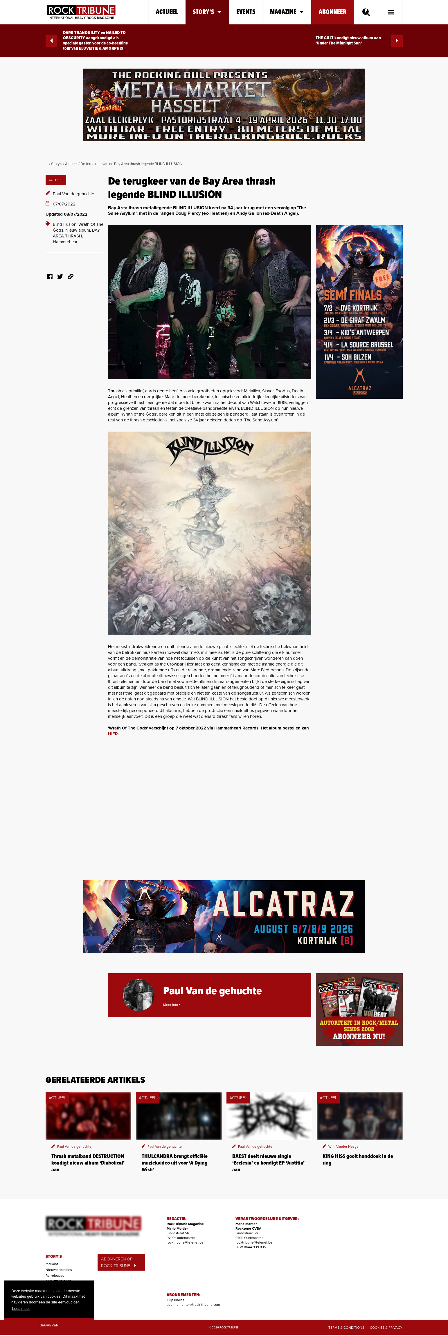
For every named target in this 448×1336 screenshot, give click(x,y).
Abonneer (332, 12)
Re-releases (55, 1276)
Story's (56, 164)
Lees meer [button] (21, 1308)
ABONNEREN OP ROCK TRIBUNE (118, 1262)
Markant (52, 1264)
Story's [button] (207, 12)
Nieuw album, (78, 230)
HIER (113, 733)
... (47, 164)
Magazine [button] (287, 12)
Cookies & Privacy (386, 1328)
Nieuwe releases (59, 1270)
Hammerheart (66, 241)
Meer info (171, 1005)
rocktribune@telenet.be (185, 1242)
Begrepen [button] (49, 1325)
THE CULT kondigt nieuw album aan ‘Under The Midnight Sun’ (359, 41)
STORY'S (54, 1256)
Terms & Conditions (346, 1328)
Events (245, 12)
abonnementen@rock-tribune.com (193, 1305)
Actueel (167, 12)
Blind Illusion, (65, 224)
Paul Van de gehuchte (73, 193)
